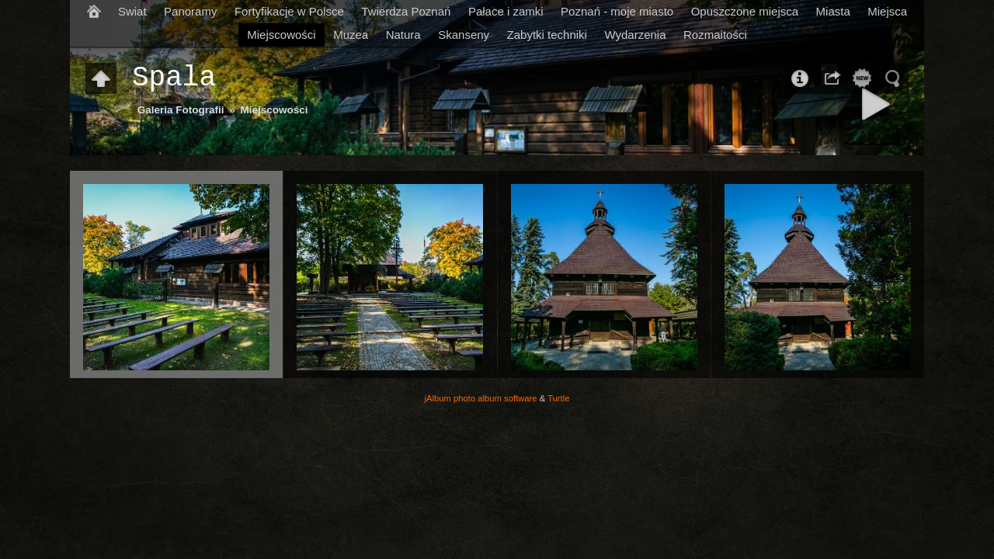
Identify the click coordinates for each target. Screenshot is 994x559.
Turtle (558, 398)
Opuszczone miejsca (744, 11)
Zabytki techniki (547, 34)
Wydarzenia (635, 34)
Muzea (350, 34)
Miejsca (887, 11)
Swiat (132, 11)
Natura (403, 34)
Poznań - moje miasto (617, 11)
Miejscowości (281, 34)
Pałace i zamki (506, 11)
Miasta (833, 11)
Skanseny (463, 34)
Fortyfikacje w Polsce (289, 11)
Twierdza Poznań (405, 11)
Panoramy (190, 11)
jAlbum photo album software (481, 398)
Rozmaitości (715, 34)
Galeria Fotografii (180, 110)
